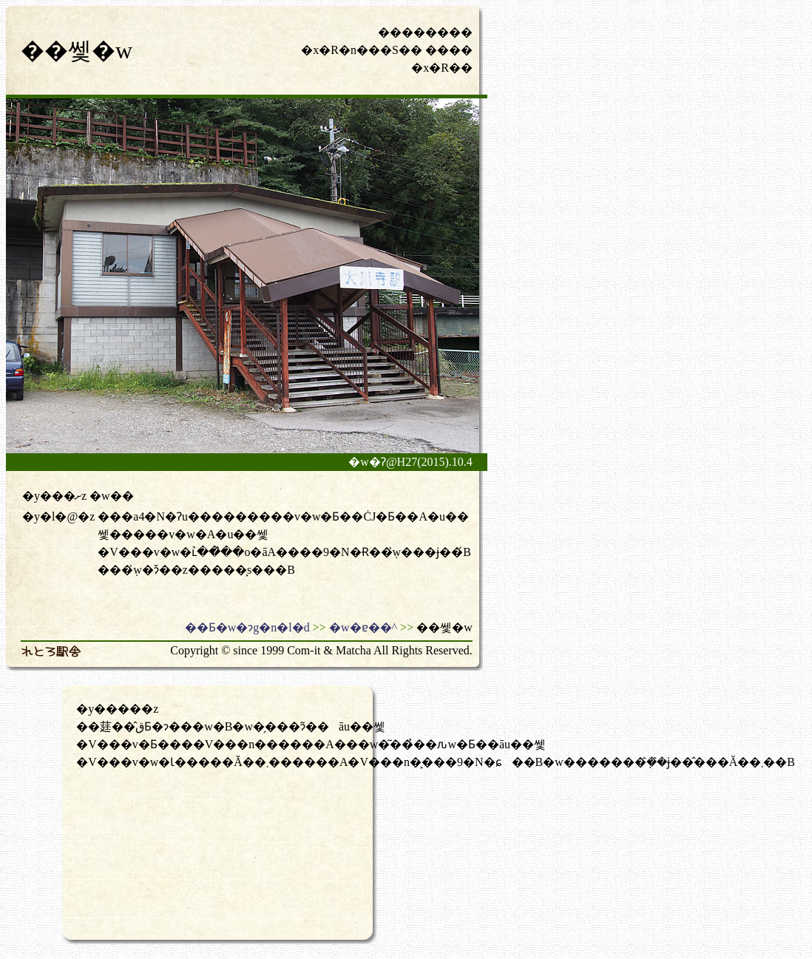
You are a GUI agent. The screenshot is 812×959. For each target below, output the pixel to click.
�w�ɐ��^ (363, 627)
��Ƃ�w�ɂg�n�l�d (247, 627)
